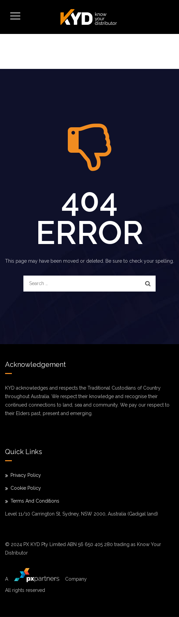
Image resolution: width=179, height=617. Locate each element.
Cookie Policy (26, 488)
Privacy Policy (26, 475)
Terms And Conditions (35, 501)
